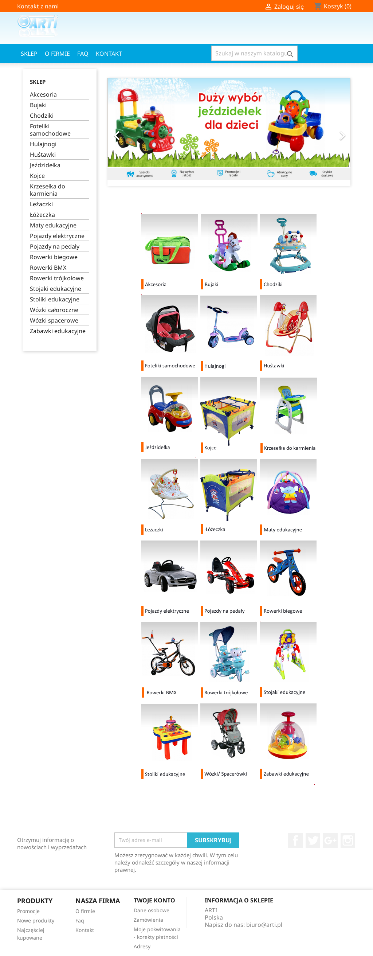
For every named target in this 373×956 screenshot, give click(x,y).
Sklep (29, 54)
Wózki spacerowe (54, 320)
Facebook (295, 840)
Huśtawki (43, 155)
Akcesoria (43, 94)
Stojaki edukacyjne (55, 289)
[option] (229, 129)
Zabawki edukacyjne (58, 331)
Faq (83, 54)
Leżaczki (41, 204)
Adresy (142, 946)
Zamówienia (148, 919)
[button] (125, 132)
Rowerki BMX (48, 268)
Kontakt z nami (38, 6)
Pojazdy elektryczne (57, 236)
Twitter (313, 840)
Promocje (28, 911)
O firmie (57, 54)
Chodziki (42, 116)
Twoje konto (154, 900)
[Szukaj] (254, 53)
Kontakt (109, 54)
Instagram (348, 840)
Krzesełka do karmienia (47, 190)
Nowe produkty (35, 920)
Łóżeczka (42, 215)
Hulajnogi (43, 144)
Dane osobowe (151, 910)
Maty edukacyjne (53, 225)
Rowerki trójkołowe (57, 278)
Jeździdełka (45, 165)
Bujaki (38, 105)
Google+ (330, 840)
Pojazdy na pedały (54, 246)
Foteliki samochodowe (50, 129)
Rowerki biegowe (54, 257)
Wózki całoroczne (54, 310)
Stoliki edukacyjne (54, 299)
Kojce (37, 176)
